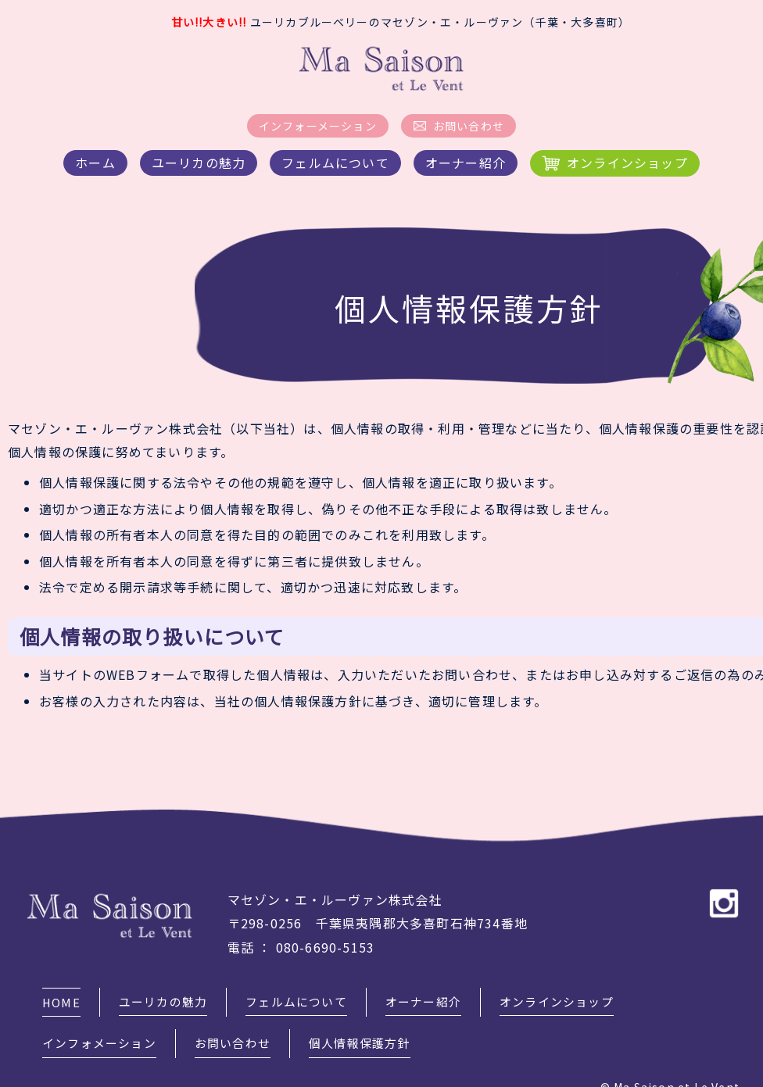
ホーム (95, 162)
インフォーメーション (318, 126)
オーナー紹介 (465, 162)
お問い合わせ (468, 126)
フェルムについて (335, 162)
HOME (62, 995)
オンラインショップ (627, 162)
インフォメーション (102, 1021)
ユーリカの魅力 (198, 162)
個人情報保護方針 (374, 1021)
